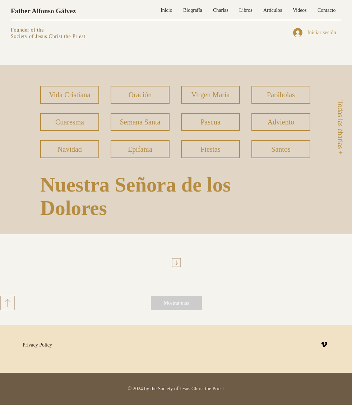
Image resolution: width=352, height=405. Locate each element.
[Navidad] (69, 149)
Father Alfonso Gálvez (43, 11)
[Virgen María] (210, 95)
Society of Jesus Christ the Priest (48, 36)
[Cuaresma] (69, 122)
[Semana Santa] (140, 122)
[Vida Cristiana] (69, 95)
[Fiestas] (210, 149)
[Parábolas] (280, 95)
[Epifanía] (140, 149)
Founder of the (28, 30)
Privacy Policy (37, 345)
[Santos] (280, 149)
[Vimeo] (324, 344)
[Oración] (140, 95)
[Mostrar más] (176, 303)
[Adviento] (280, 122)
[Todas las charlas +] (340, 127)
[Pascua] (210, 122)
